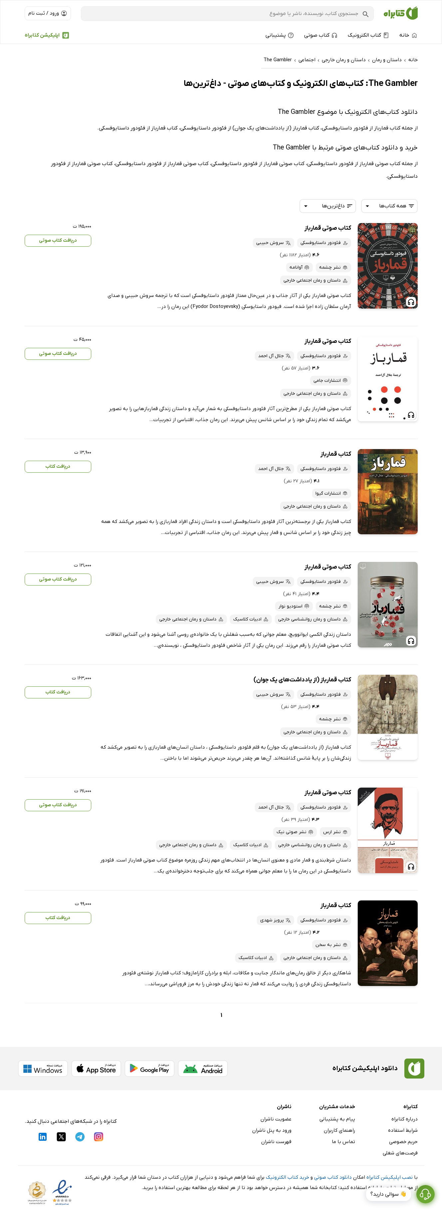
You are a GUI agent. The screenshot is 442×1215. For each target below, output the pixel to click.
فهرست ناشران (276, 1141)
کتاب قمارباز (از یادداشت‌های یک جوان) (302, 680)
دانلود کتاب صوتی (333, 1177)
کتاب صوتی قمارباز (327, 228)
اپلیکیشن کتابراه (42, 35)
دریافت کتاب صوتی (58, 240)
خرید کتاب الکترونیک (287, 1177)
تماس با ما (343, 1141)
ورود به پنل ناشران (271, 1130)
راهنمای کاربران (339, 1130)
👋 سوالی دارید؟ (388, 1194)
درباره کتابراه (404, 1119)
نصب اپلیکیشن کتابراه (389, 1177)
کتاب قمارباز (335, 454)
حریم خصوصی (403, 1141)
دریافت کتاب (57, 466)
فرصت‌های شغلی (400, 1153)
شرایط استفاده (403, 1130)
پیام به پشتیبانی (337, 1119)
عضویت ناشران (275, 1119)
